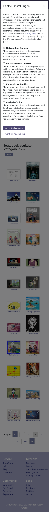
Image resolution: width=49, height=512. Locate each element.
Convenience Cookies (17, 84)
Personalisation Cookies (18, 63)
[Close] (44, 6)
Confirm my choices (15, 133)
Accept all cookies (14, 128)
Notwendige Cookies (17, 48)
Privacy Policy (30, 33)
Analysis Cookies (15, 102)
